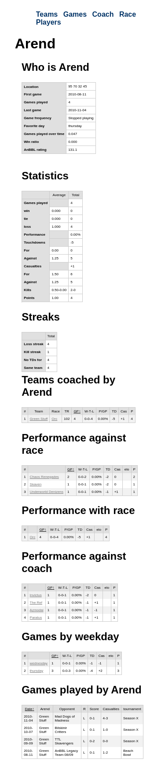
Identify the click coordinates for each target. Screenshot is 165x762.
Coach (103, 14)
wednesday (39, 663)
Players (48, 22)
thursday (37, 671)
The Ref (36, 603)
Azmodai (37, 610)
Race (127, 14)
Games (75, 14)
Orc (54, 419)
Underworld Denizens (46, 492)
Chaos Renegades (44, 477)
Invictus (36, 595)
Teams (47, 14)
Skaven (36, 484)
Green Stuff (39, 419)
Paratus (36, 618)
